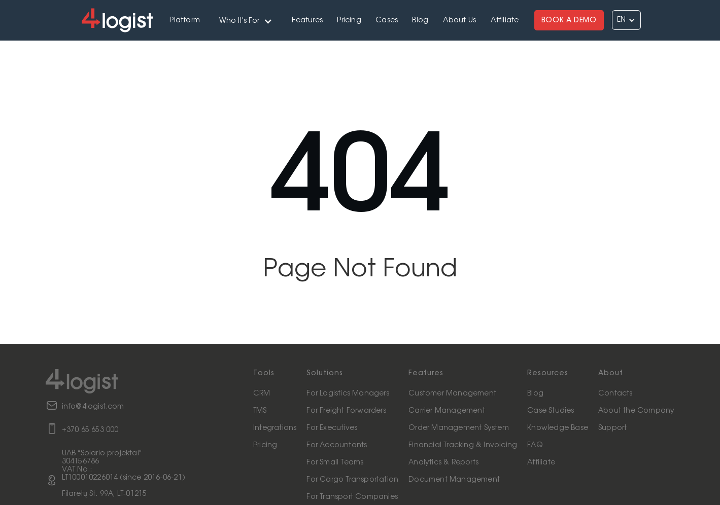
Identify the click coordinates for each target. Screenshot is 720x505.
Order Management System (458, 427)
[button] (246, 20)
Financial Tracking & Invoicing (462, 445)
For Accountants (336, 445)
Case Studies (550, 410)
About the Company (636, 410)
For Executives (331, 427)
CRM (261, 393)
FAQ (534, 445)
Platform (184, 20)
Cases (386, 20)
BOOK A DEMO (569, 20)
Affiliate (505, 20)
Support (612, 427)
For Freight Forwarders (346, 410)
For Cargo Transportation (352, 479)
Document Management (454, 479)
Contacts (615, 393)
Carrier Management (446, 410)
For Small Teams (334, 462)
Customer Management (452, 393)
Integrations (274, 427)
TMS (260, 410)
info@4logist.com (93, 406)
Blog (420, 20)
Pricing (349, 20)
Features (307, 20)
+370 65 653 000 (90, 430)
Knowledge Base (557, 427)
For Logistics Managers (347, 393)
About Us (459, 20)
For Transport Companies (352, 496)
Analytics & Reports (443, 462)
